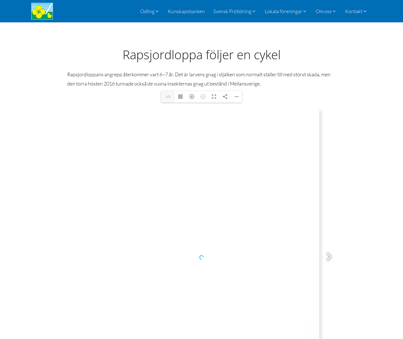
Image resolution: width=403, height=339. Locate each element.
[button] (235, 11)
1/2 (167, 96)
